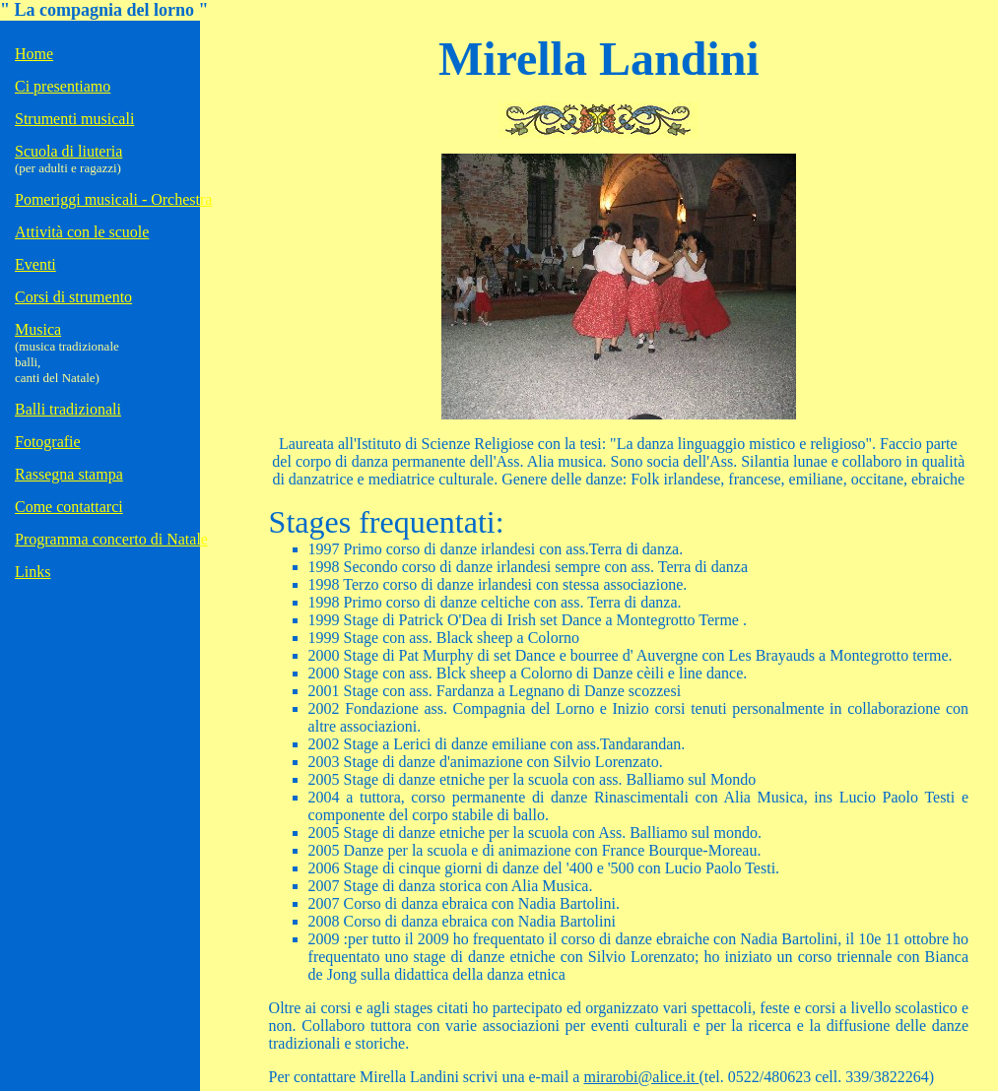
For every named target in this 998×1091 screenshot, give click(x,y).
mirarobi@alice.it (641, 1066)
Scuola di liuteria (68, 151)
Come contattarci (69, 506)
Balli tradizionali (68, 409)
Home (34, 53)
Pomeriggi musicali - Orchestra (113, 199)
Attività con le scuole (82, 232)
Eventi (35, 264)
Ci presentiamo (62, 86)
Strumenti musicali (74, 118)
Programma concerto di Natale (111, 539)
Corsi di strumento (73, 297)
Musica (38, 329)
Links (32, 571)
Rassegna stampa (69, 474)
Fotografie (48, 441)
